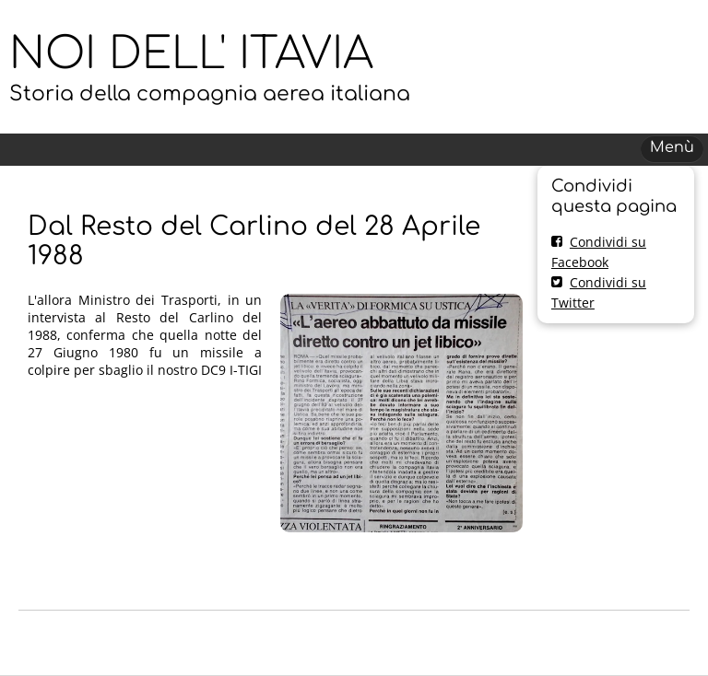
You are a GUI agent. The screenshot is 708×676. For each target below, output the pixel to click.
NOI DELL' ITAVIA (191, 54)
